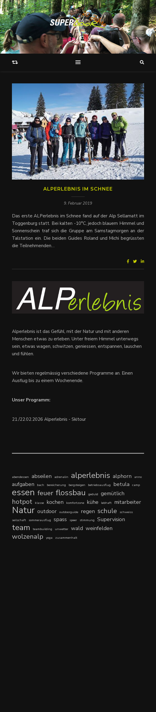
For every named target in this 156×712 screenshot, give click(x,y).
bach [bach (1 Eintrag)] (40, 485)
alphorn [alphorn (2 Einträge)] (122, 476)
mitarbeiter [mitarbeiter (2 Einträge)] (127, 502)
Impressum (76, 672)
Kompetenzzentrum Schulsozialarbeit (50, 610)
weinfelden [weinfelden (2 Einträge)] (99, 528)
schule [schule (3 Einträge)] (107, 511)
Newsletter (97, 672)
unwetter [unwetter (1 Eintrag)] (61, 529)
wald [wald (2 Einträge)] (77, 528)
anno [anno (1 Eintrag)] (138, 477)
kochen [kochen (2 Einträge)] (55, 502)
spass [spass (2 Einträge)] (60, 519)
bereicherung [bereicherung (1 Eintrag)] (56, 485)
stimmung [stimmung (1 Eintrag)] (87, 520)
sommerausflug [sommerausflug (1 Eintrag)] (40, 520)
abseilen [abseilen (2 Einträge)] (42, 476)
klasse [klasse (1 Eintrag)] (39, 503)
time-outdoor (26, 602)
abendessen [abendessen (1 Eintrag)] (20, 477)
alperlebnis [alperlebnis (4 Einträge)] (90, 475)
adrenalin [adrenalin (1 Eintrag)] (61, 477)
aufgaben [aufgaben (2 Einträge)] (23, 484)
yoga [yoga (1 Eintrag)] (49, 537)
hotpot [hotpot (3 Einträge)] (22, 501)
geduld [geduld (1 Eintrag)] (93, 494)
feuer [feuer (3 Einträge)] (45, 493)
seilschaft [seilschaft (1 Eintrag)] (19, 520)
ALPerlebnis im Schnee (78, 189)
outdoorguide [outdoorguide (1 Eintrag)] (68, 512)
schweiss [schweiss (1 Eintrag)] (126, 512)
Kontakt (57, 672)
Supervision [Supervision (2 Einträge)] (111, 519)
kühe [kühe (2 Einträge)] (92, 502)
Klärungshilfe (25, 617)
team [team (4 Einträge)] (21, 527)
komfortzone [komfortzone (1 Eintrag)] (75, 503)
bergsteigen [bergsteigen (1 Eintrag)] (77, 485)
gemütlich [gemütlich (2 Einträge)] (112, 493)
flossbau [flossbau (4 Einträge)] (71, 492)
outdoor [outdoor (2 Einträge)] (47, 511)
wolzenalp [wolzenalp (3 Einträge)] (27, 536)
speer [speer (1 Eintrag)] (73, 520)
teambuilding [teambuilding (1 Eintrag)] (42, 529)
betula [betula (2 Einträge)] (121, 484)
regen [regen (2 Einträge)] (88, 511)
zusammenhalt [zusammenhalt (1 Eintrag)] (66, 537)
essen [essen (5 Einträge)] (23, 492)
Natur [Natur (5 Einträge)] (23, 510)
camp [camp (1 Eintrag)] (136, 485)
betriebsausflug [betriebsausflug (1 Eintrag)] (99, 485)
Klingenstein (52, 617)
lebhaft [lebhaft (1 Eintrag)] (106, 503)
